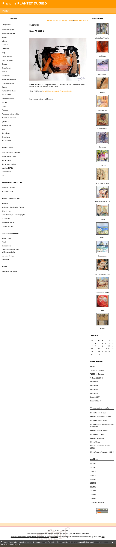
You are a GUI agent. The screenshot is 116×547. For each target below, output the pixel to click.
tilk (91, 413)
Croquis (4, 72)
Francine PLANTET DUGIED (24, 3)
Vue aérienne (6, 141)
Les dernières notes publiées (58, 533)
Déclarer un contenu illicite (20, 537)
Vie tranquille (102, 111)
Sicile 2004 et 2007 (102, 183)
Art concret (5, 49)
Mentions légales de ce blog (40, 537)
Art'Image (5, 203)
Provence (102, 165)
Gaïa (102, 310)
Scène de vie (6, 125)
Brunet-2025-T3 (95, 401)
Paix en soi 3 (103, 430)
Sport (3, 129)
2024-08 (93, 483)
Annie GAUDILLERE (9, 156)
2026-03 (93, 464)
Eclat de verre (6, 211)
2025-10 (93, 475)
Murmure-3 (94, 385)
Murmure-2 (94, 389)
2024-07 (93, 487)
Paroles (4, 102)
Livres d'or (5, 260)
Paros (102, 238)
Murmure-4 (94, 382)
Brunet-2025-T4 (95, 397)
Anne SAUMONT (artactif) (11, 153)
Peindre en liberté (8, 222)
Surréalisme (6, 133)
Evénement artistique (9, 79)
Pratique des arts (8, 226)
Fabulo (4, 242)
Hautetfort (64, 530)
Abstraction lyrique (8, 29)
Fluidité (92, 366)
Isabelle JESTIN (7, 168)
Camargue (102, 147)
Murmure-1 (94, 393)
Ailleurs (4, 41)
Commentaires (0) (66, 91)
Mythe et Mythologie (9, 91)
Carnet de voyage (8, 60)
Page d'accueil (67, 20)
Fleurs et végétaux (8, 83)
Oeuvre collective (8, 99)
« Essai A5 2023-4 (54, 20)
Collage (4, 64)
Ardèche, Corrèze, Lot (102, 201)
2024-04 (93, 491)
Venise (102, 220)
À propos (14, 18)
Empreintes (6, 75)
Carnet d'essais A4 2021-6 (104, 452)
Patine (4, 106)
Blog (3, 53)
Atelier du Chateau (8, 187)
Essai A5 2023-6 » (81, 20)
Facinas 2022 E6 (105, 416)
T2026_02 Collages (97, 370)
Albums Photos (96, 19)
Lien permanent (53, 91)
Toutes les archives (97, 502)
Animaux (5, 45)
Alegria (101, 438)
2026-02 (93, 468)
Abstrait (4, 37)
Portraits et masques (9, 118)
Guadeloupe (102, 256)
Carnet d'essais (7, 56)
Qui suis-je (5, 121)
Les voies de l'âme (8, 256)
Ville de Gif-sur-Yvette (9, 271)
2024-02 (93, 498)
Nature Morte (6, 95)
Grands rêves (6, 246)
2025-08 (93, 479)
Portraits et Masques (102, 274)
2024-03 (93, 494)
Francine (93, 416)
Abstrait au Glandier (102, 38)
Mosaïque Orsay (7, 191)
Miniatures (102, 56)
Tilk (3, 176)
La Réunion (102, 74)
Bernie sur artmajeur (9, 164)
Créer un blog (53, 530)
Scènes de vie (102, 129)
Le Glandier (6, 218)
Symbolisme (6, 137)
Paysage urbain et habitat (10, 114)
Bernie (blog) (6, 160)
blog (103, 537)
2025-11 (93, 471)
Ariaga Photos (6, 238)
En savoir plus (14, 544)
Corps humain (6, 68)
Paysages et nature (102, 292)
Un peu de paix (100, 413)
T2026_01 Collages (97, 374)
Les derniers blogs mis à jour (37, 533)
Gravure (4, 87)
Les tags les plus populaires (79, 533)
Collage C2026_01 (96, 378)
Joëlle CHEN (6, 172)
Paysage (5, 110)
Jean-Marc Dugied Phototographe (13, 215)
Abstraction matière (8, 33)
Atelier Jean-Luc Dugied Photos (13, 207)
